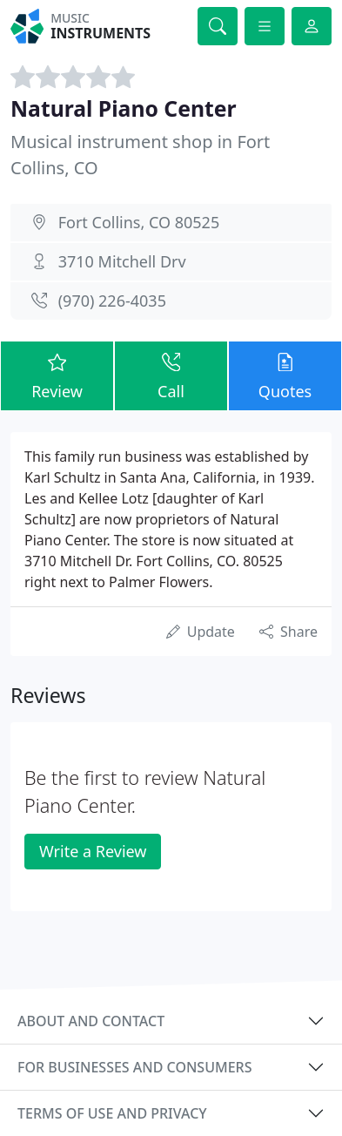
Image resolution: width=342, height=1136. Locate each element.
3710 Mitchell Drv (122, 261)
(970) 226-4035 (112, 300)
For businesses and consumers (134, 1067)
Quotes (285, 375)
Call (171, 375)
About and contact (90, 1021)
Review (57, 375)
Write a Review (92, 851)
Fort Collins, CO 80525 (139, 222)
